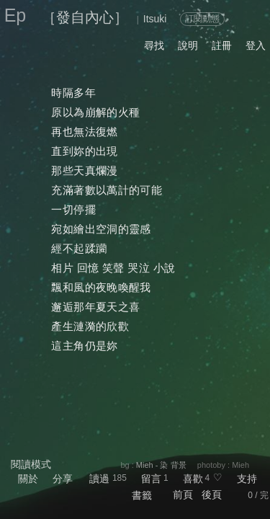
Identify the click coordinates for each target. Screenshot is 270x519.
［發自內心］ (85, 17)
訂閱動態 (202, 19)
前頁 (183, 494)
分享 (63, 478)
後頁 (212, 494)
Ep (15, 15)
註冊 (222, 45)
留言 (151, 478)
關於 (28, 478)
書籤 (142, 495)
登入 (256, 45)
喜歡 (193, 478)
